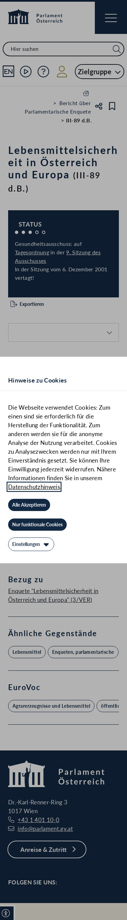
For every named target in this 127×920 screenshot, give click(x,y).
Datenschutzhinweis (34, 486)
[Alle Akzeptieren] (29, 505)
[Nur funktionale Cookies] (37, 524)
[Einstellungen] (31, 544)
